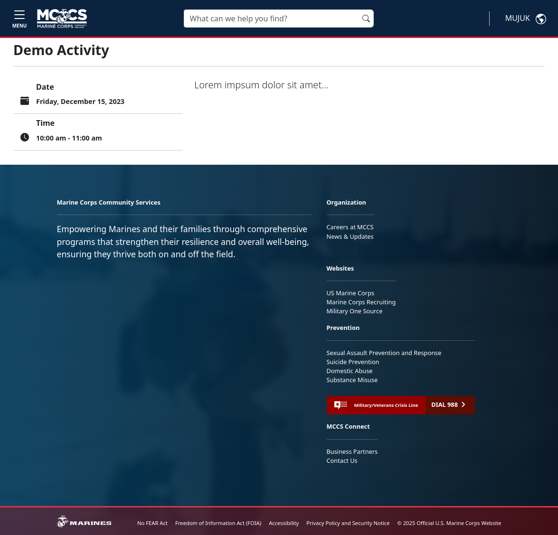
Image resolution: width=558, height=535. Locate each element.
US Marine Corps (351, 293)
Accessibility (284, 522)
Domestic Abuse (350, 370)
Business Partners (352, 451)
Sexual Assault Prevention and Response (384, 352)
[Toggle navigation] (19, 18)
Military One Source (355, 311)
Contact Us (342, 460)
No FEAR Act (152, 522)
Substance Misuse (352, 379)
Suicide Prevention (353, 361)
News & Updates (350, 236)
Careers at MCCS (350, 227)
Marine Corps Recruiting (361, 302)
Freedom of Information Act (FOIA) (218, 522)
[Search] (279, 18)
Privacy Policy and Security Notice (347, 522)
